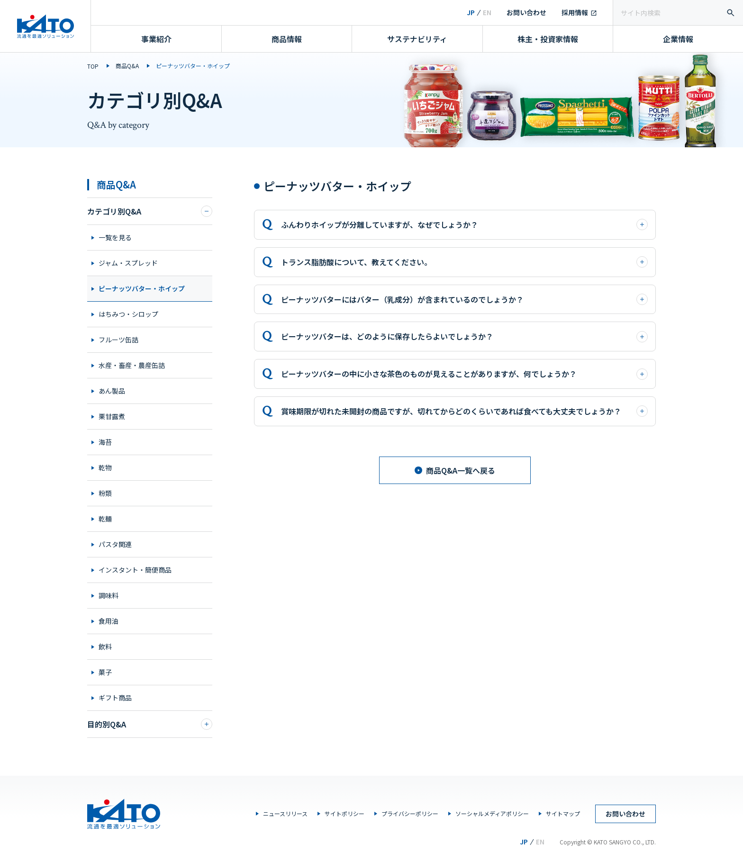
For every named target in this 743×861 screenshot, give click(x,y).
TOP (93, 66)
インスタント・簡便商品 (135, 569)
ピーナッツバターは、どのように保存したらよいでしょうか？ (464, 336)
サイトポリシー (344, 813)
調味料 (108, 595)
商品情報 (287, 39)
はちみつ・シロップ (128, 314)
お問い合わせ (526, 12)
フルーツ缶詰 (118, 339)
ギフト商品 (115, 697)
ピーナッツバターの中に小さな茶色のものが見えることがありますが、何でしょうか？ (464, 373)
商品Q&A (127, 66)
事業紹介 (156, 39)
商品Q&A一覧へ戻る (455, 470)
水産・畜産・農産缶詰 (132, 365)
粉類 (105, 493)
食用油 (108, 621)
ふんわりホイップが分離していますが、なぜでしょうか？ (464, 224)
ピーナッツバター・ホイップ (142, 288)
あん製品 (112, 390)
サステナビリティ (417, 39)
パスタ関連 (115, 544)
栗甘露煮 (112, 416)
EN (487, 12)
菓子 (105, 672)
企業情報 (678, 39)
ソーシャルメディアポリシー (492, 813)
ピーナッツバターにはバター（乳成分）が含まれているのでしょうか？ (464, 299)
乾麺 (105, 518)
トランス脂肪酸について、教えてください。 (464, 262)
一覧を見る (115, 237)
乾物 (105, 467)
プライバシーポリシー (409, 813)
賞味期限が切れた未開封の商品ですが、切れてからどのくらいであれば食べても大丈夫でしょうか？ (464, 411)
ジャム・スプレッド (128, 263)
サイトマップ (563, 813)
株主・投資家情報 (547, 39)
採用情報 (575, 12)
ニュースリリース (285, 813)
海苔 (105, 442)
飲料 (105, 646)
